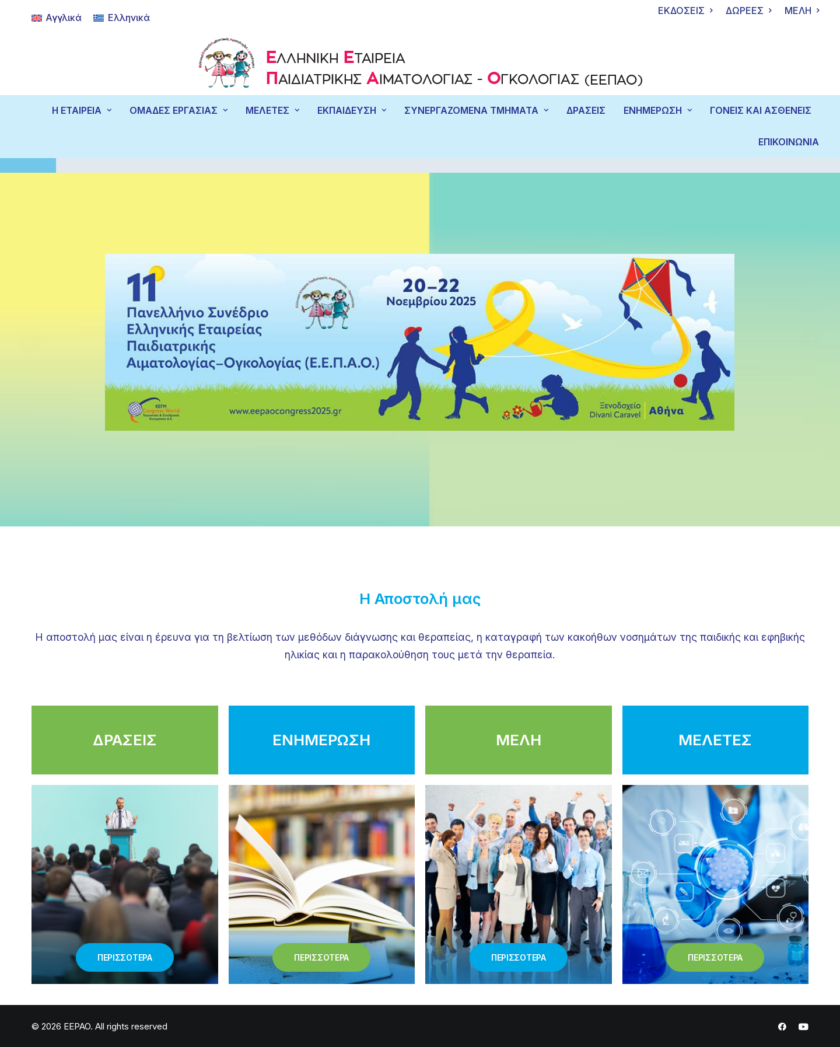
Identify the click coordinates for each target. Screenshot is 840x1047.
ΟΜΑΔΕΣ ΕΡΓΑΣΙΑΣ (179, 110)
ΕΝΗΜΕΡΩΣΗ (658, 110)
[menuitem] (685, 11)
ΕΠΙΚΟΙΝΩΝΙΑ (788, 142)
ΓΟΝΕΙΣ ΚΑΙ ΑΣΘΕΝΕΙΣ (760, 110)
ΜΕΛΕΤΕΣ (272, 110)
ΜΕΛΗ (802, 10)
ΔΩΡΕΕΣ (748, 10)
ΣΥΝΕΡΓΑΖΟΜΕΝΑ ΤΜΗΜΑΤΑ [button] (476, 110)
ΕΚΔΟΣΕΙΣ (685, 10)
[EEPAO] (420, 65)
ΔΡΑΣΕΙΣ (586, 110)
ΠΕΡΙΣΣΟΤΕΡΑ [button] (124, 957)
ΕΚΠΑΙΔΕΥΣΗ (351, 110)
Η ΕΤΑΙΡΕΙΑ (81, 110)
